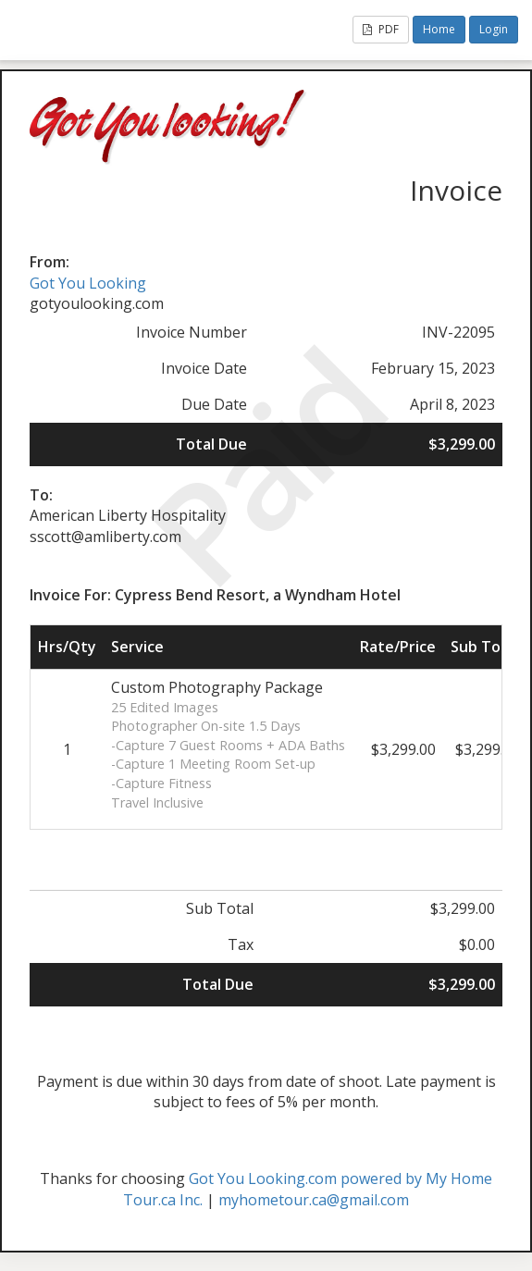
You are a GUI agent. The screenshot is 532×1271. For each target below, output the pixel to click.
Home (439, 29)
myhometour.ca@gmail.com (313, 1200)
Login (493, 29)
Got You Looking (88, 283)
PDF (381, 29)
